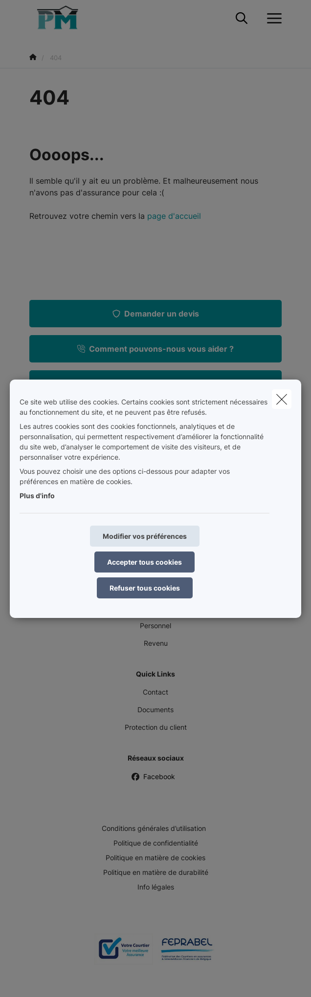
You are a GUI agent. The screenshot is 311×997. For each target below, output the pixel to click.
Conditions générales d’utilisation (154, 828)
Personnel (155, 625)
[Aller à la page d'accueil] (62, 18)
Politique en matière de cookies (155, 857)
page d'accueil (174, 216)
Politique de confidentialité (155, 843)
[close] (281, 399)
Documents (155, 709)
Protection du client (156, 727)
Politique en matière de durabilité (155, 872)
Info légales (155, 887)
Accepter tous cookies (144, 562)
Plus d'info (37, 495)
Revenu (156, 643)
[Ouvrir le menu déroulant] (272, 18)
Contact (155, 692)
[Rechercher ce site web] (241, 18)
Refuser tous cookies (145, 588)
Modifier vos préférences (145, 536)
